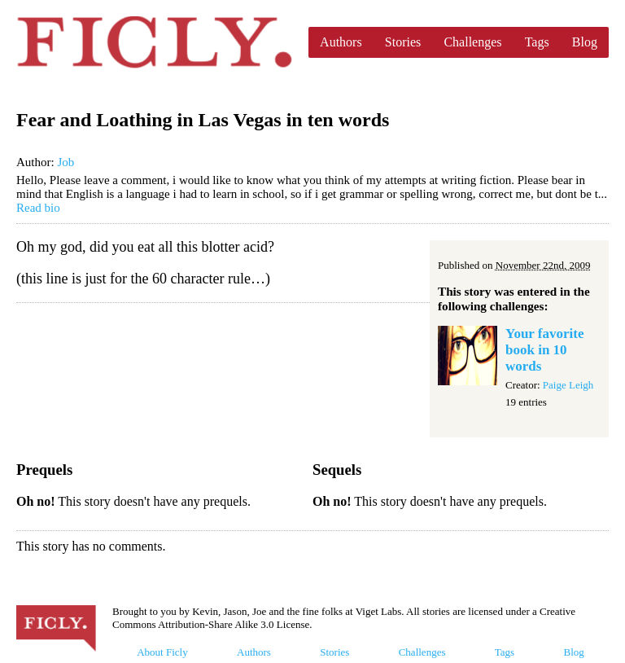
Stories (403, 42)
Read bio (38, 207)
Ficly (154, 42)
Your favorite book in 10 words (544, 350)
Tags (537, 42)
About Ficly (162, 652)
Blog (584, 42)
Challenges (472, 42)
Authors (341, 42)
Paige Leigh (568, 385)
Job (65, 162)
